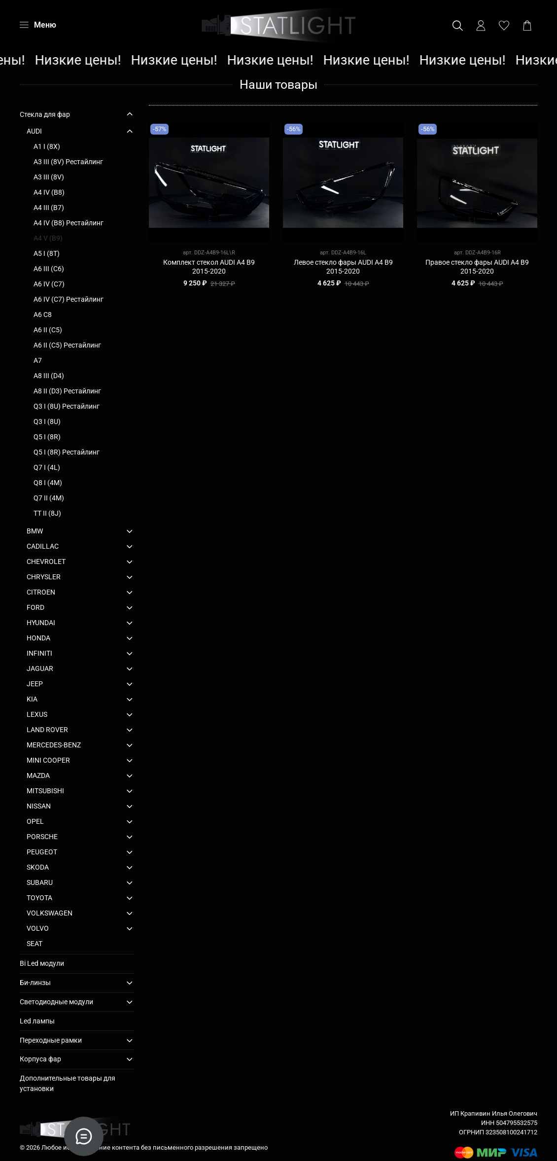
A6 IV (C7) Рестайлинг (69, 299)
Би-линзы (35, 982)
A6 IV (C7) (49, 284)
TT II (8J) (47, 513)
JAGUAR (40, 668)
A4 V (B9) (48, 238)
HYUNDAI (41, 623)
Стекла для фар (45, 114)
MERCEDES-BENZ (54, 745)
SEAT (34, 944)
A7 (38, 360)
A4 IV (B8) (49, 192)
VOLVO (38, 928)
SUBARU (40, 882)
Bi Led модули (42, 963)
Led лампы (37, 1021)
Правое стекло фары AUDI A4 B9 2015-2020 (477, 266)
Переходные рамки (51, 1040)
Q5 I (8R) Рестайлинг (67, 452)
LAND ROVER (47, 730)
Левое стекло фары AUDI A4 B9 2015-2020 (343, 266)
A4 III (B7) (49, 207)
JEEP (35, 684)
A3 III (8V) (49, 177)
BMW (35, 531)
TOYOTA (39, 898)
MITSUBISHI (45, 791)
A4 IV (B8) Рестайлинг (69, 223)
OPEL (35, 821)
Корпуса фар (40, 1059)
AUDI (34, 131)
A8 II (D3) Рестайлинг (67, 391)
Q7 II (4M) (49, 498)
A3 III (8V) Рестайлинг (68, 162)
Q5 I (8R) (47, 437)
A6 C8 (43, 314)
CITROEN (41, 592)
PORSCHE (42, 837)
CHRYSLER (44, 577)
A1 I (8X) (47, 146)
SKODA (38, 867)
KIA (32, 699)
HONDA (38, 638)
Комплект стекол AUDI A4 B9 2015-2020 (209, 266)
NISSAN (39, 806)
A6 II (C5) (48, 330)
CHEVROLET (46, 561)
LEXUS (37, 714)
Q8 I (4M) (48, 483)
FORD (35, 607)
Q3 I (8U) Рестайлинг (67, 406)
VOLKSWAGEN (49, 913)
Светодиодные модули (56, 1002)
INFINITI (39, 653)
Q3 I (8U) (47, 421)
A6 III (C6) (49, 269)
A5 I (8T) (47, 253)
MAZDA (38, 775)
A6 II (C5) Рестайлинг (67, 345)
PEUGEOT (42, 852)
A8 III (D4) (49, 376)
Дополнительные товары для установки (67, 1083)
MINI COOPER (48, 760)
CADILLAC (43, 546)
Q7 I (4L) (47, 467)
